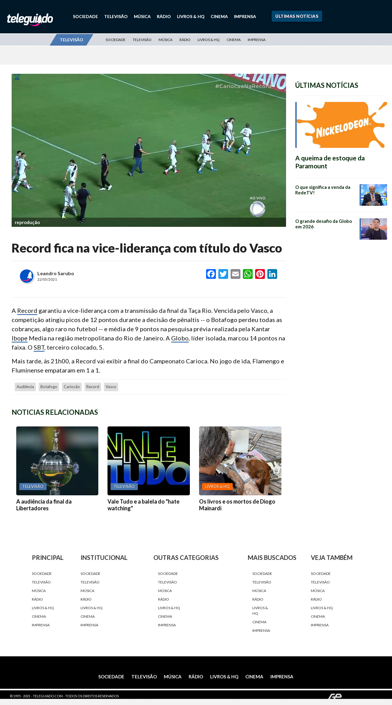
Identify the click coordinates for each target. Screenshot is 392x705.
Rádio (164, 16)
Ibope (20, 338)
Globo (180, 338)
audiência (25, 386)
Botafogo (48, 386)
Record (27, 310)
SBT (39, 347)
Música (142, 16)
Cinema (219, 16)
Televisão (116, 16)
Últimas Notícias (296, 16)
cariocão (72, 386)
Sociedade (85, 16)
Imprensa (245, 16)
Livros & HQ (191, 16)
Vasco (111, 386)
